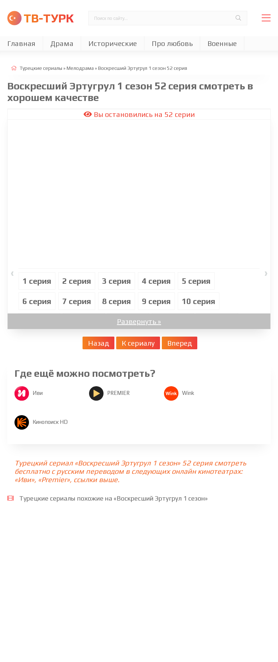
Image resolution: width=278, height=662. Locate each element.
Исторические (112, 43)
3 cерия (116, 281)
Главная (21, 43)
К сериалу (138, 343)
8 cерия (116, 301)
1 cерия (36, 281)
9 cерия (156, 301)
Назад (98, 343)
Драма (61, 43)
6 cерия (36, 301)
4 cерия (156, 281)
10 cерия (198, 301)
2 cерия (76, 281)
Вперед (179, 343)
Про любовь (172, 43)
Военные (222, 43)
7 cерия (76, 301)
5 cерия (196, 281)
